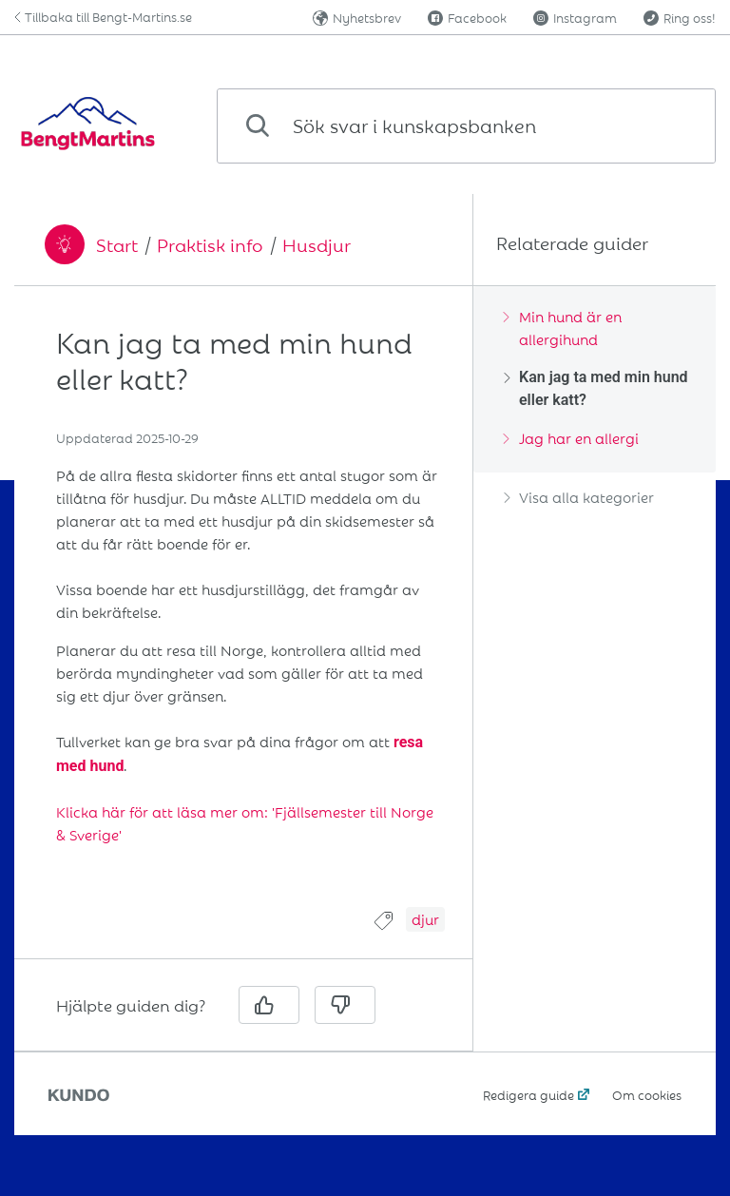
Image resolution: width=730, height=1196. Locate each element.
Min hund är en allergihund (563, 327)
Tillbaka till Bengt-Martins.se (103, 16)
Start (117, 244)
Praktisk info (210, 244)
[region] (243, 608)
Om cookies (647, 1094)
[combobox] (466, 126)
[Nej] (345, 1005)
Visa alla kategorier (579, 497)
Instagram (575, 17)
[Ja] (269, 1005)
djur (425, 919)
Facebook (467, 17)
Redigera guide (528, 1094)
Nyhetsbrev (357, 17)
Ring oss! (680, 17)
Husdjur (316, 244)
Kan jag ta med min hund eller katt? (596, 388)
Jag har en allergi (571, 438)
